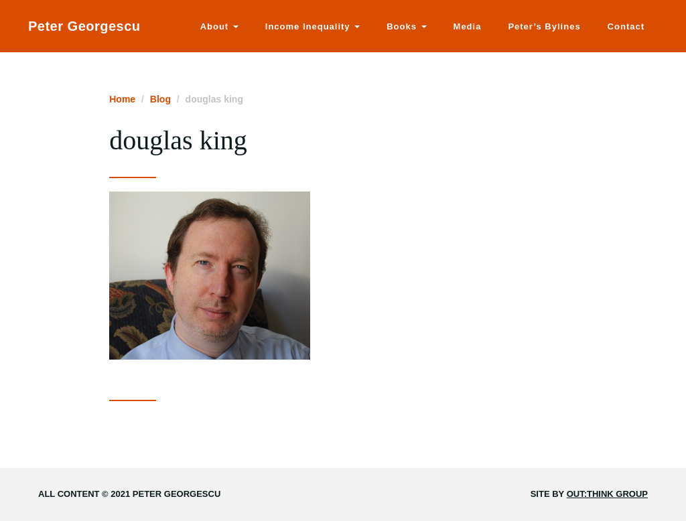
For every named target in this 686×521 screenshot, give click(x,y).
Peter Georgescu (84, 26)
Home (122, 99)
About (219, 26)
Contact (626, 26)
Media (468, 26)
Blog (160, 99)
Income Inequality (312, 26)
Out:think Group (607, 494)
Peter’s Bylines (544, 26)
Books (406, 26)
